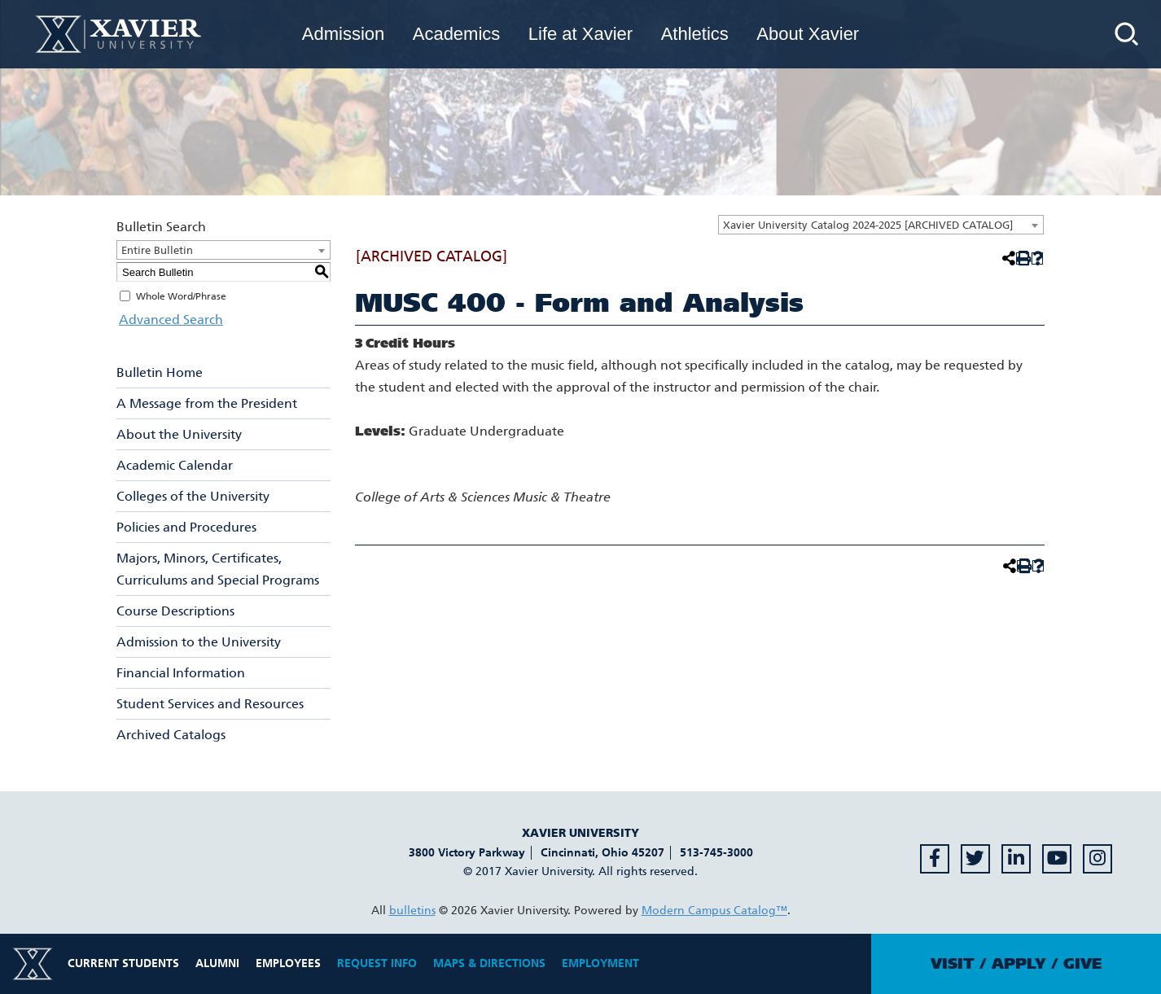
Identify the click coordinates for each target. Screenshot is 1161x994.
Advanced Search (168, 319)
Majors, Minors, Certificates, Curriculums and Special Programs (217, 569)
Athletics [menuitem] (695, 34)
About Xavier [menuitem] (807, 34)
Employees (288, 963)
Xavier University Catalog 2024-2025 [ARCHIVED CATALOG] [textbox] (868, 225)
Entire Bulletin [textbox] (157, 250)
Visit (953, 964)
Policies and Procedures (186, 527)
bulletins (412, 910)
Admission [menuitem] (343, 34)
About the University (179, 434)
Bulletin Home (159, 372)
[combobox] (881, 224)
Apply (1019, 964)
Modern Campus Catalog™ (714, 910)
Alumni (217, 963)
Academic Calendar (174, 465)
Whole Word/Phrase (181, 296)
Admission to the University (198, 642)
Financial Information (180, 673)
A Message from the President (206, 403)
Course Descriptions (175, 611)
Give (1082, 964)
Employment (600, 963)
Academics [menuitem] (457, 34)
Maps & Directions (489, 963)
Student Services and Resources (210, 704)
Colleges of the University (192, 496)
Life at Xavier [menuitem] (580, 34)
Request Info (377, 963)
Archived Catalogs (171, 734)
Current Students (123, 963)
